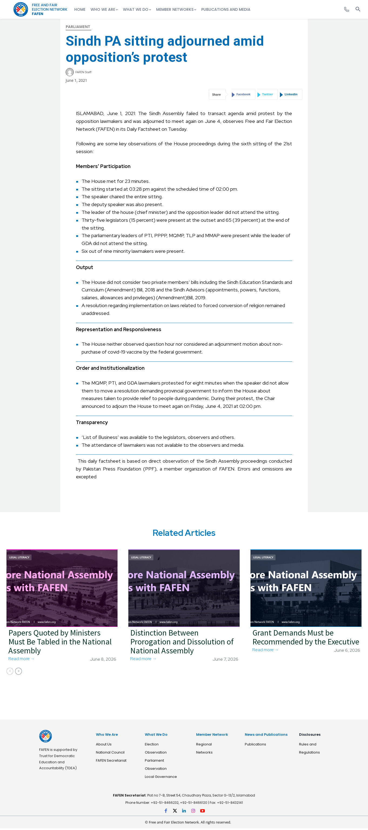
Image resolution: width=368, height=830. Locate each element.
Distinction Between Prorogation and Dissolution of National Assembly (182, 643)
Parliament (78, 27)
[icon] (343, 8)
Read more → (21, 660)
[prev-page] (9, 673)
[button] (358, 9)
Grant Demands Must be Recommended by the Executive (305, 638)
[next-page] (18, 673)
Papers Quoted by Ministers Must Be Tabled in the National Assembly (60, 643)
